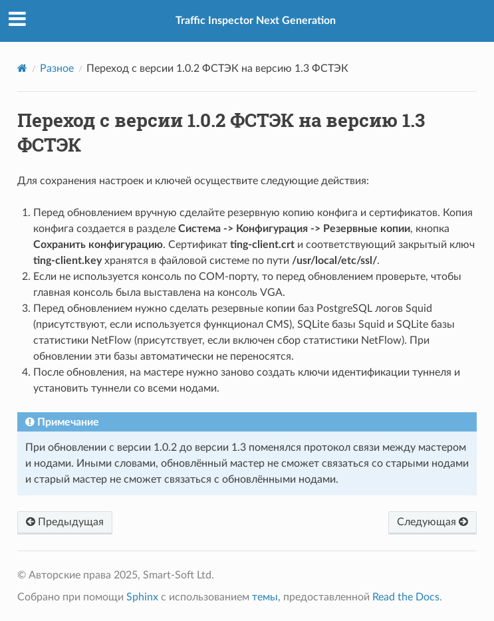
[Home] (22, 68)
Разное (57, 68)
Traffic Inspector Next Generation (256, 20)
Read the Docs (405, 597)
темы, (266, 597)
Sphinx (142, 597)
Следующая (432, 522)
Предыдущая (65, 522)
